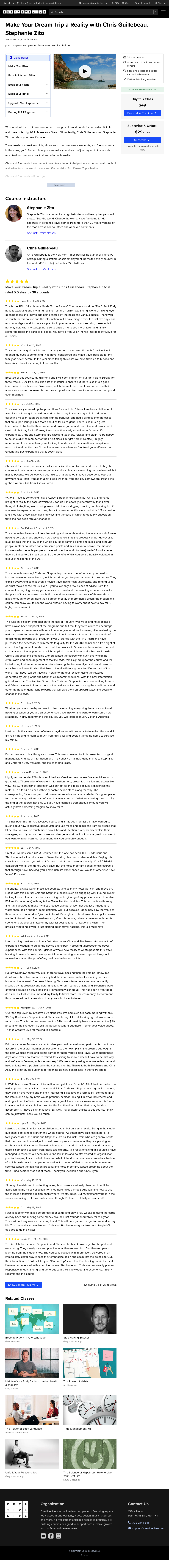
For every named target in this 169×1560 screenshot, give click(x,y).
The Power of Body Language (23, 1429)
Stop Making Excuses (76, 1337)
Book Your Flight (18, 85)
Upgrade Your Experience (24, 103)
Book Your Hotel (18, 94)
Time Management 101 (77, 1429)
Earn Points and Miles (22, 75)
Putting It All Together (22, 112)
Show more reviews (23, 1285)
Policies (84, 1555)
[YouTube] (43, 1536)
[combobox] (103, 12)
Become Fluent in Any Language (25, 1337)
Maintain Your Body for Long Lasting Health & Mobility (31, 1383)
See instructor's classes (41, 233)
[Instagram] (58, 1536)
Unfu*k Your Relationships (21, 1472)
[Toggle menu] (163, 12)
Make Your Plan (18, 66)
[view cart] (127, 3)
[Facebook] (51, 1536)
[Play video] (85, 71)
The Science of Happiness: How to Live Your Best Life (87, 1474)
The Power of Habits (75, 1381)
